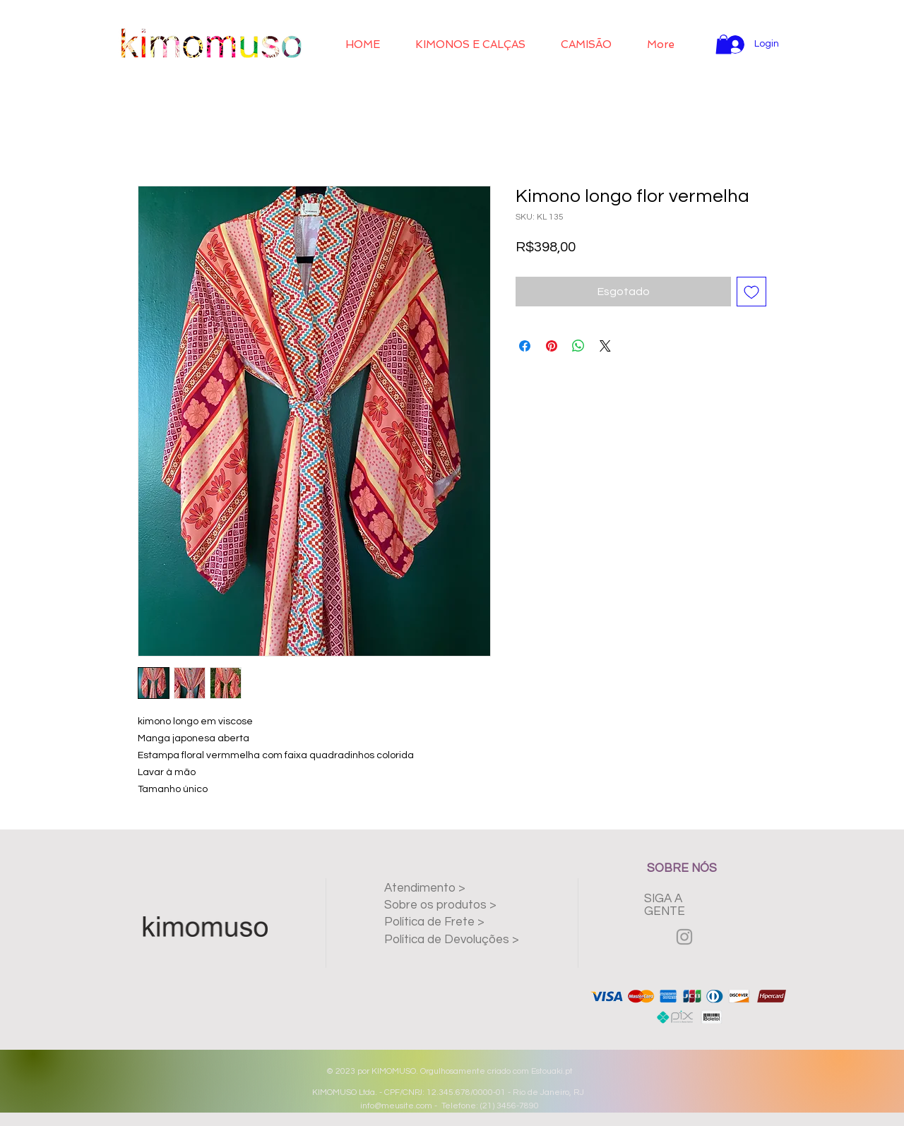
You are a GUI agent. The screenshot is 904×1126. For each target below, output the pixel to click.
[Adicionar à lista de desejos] (751, 291)
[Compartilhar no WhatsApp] (578, 345)
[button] (470, 44)
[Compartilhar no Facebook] (524, 345)
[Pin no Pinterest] (551, 345)
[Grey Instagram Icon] (684, 936)
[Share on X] (605, 345)
